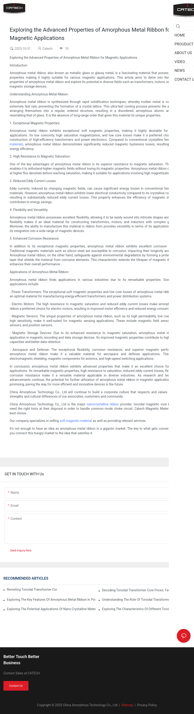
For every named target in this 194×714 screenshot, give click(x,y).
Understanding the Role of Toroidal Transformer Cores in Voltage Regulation (146, 599)
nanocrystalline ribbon (103, 404)
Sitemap (127, 705)
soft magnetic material (76, 421)
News (184, 578)
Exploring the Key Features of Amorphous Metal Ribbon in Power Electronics (51, 599)
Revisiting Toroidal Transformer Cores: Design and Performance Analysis (32, 589)
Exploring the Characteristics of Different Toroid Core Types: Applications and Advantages (146, 609)
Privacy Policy (147, 705)
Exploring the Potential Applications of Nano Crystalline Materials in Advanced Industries (51, 609)
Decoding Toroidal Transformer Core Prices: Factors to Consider (146, 590)
